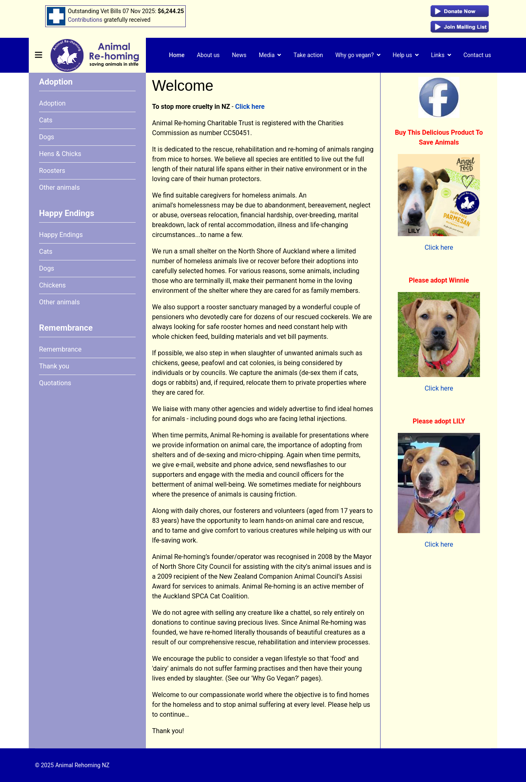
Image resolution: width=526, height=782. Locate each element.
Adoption (52, 103)
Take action (308, 55)
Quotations (55, 383)
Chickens (52, 285)
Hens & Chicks (60, 154)
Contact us (477, 55)
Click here (250, 106)
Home (177, 55)
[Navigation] (38, 55)
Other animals (59, 187)
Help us (402, 55)
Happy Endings (61, 235)
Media (267, 55)
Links (438, 55)
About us (208, 55)
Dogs (46, 137)
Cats (46, 120)
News (239, 55)
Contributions (85, 19)
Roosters (52, 171)
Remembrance (60, 349)
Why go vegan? (354, 55)
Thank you (54, 366)
